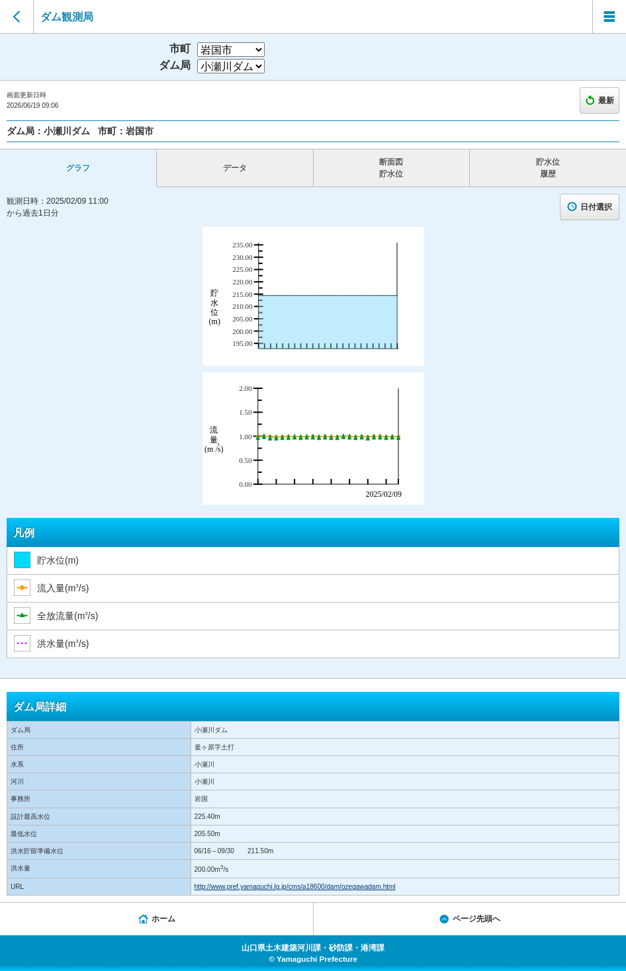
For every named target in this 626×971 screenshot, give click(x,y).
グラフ (78, 168)
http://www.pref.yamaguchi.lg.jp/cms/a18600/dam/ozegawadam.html (295, 886)
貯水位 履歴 (548, 168)
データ (235, 168)
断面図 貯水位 (391, 168)
